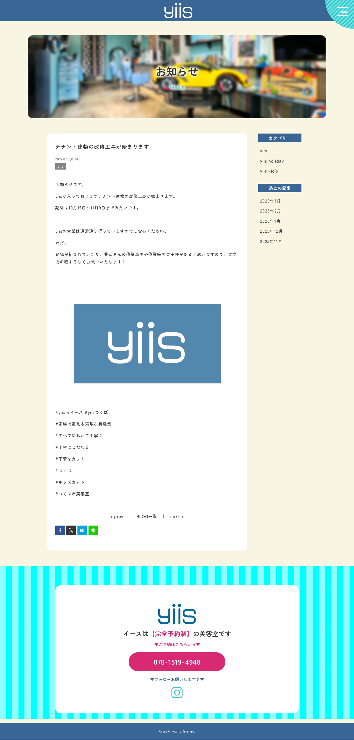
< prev (116, 516)
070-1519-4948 (177, 661)
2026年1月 (270, 221)
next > (177, 516)
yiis (263, 151)
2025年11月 (271, 241)
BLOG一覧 (147, 516)
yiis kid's (269, 171)
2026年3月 (270, 201)
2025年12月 (271, 231)
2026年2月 (270, 211)
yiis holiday (272, 161)
